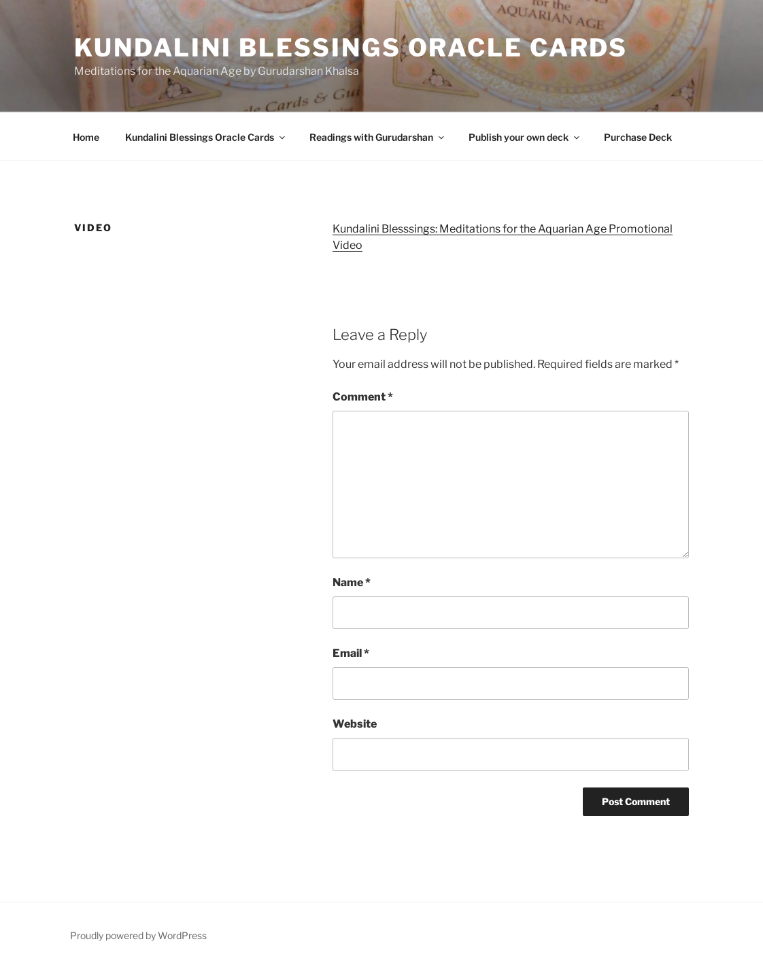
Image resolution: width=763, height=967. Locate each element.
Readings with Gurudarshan (377, 137)
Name (352, 582)
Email (351, 653)
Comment (363, 396)
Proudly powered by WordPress (138, 935)
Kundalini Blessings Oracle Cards (351, 48)
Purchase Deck (638, 137)
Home (86, 137)
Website (355, 723)
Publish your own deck (525, 137)
